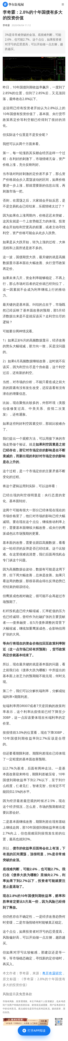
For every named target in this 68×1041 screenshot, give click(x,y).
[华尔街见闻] (13, 4)
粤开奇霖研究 (52, 973)
